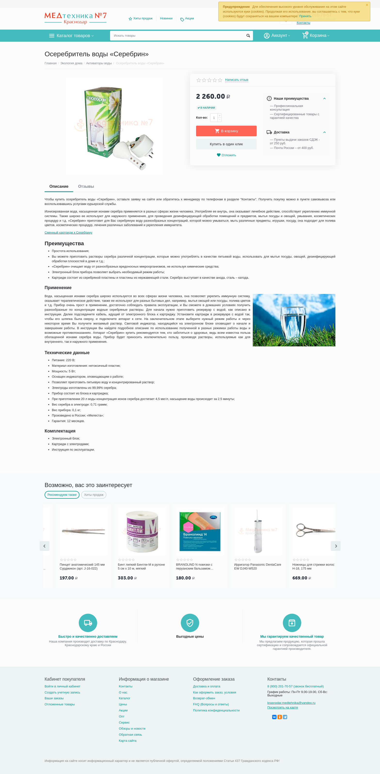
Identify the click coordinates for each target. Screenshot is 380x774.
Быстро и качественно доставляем (88, 636)
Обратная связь (130, 734)
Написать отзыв (236, 79)
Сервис (124, 722)
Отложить (226, 155)
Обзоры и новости (132, 728)
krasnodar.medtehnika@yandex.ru (291, 703)
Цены (123, 704)
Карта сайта (127, 740)
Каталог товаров (73, 36)
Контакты (125, 686)
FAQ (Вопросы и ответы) (211, 704)
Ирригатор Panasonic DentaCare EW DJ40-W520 (304, 566)
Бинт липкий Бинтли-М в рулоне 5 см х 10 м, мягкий (188, 566)
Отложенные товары (60, 704)
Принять (305, 16)
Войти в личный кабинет (62, 686)
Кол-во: (202, 117)
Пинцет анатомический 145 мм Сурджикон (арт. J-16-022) (128, 566)
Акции (189, 18)
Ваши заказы (54, 698)
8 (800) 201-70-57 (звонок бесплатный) (295, 686)
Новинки (166, 18)
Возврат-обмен (204, 698)
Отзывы (86, 186)
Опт (121, 716)
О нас (123, 692)
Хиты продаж (143, 18)
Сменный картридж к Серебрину (68, 232)
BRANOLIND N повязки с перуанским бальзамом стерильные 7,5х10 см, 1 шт (243, 566)
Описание (58, 186)
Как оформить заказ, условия (214, 692)
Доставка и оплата (206, 686)
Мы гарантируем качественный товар (292, 636)
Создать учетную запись (62, 692)
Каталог (124, 698)
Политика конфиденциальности (216, 710)
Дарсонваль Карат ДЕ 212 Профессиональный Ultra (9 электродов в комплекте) (68, 566)
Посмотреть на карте (282, 707)
